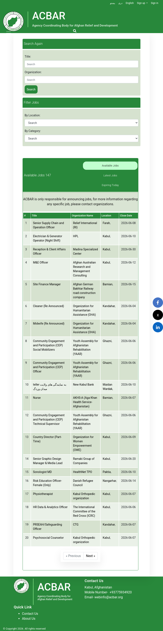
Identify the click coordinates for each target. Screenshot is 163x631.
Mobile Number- (108, 592)
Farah (106, 223)
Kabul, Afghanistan (98, 587)
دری (120, 3)
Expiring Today (110, 185)
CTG (76, 524)
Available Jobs (110, 165)
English (130, 3)
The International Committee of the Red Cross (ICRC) (84, 511)
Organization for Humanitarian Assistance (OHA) (84, 310)
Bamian (107, 284)
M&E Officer (40, 262)
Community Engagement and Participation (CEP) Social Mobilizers (49, 345)
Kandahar (109, 306)
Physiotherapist (43, 494)
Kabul (106, 236)
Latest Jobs (110, 175)
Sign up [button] (141, 3)
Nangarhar (109, 480)
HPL (75, 236)
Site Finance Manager (47, 284)
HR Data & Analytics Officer (50, 507)
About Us (28, 619)
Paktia (107, 472)
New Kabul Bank (83, 384)
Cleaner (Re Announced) (48, 306)
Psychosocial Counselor (48, 537)
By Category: (33, 131)
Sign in (154, 3)
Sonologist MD (42, 472)
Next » (90, 556)
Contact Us (30, 614)
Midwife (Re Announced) (48, 323)
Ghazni (107, 341)
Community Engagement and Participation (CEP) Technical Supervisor (49, 419)
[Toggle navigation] (8, 33)
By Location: (32, 115)
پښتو (112, 3)
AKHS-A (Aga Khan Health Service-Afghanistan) (85, 402)
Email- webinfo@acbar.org (104, 597)
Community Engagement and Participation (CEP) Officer (49, 367)
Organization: (33, 72)
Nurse (37, 397)
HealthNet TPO (82, 472)
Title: (28, 56)
